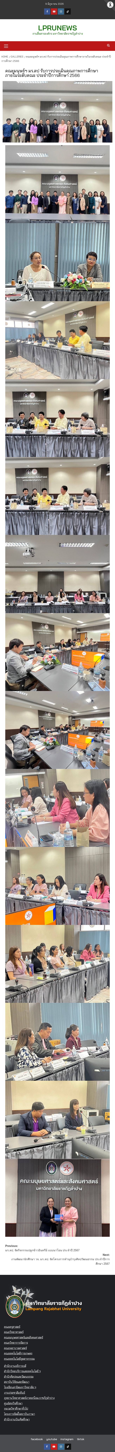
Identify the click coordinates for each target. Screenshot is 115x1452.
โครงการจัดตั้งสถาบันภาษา (19, 1413)
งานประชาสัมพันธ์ (14, 1392)
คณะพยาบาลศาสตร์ (15, 1347)
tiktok (80, 1438)
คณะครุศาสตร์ (12, 1326)
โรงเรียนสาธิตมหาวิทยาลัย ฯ (20, 1387)
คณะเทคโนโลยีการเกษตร (18, 1353)
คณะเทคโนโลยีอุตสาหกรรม (19, 1358)
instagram (67, 1438)
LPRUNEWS (57, 28)
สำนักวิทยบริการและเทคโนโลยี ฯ (22, 1371)
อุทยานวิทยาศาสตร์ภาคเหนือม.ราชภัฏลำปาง (29, 1397)
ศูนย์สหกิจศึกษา (13, 1403)
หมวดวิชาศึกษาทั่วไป (16, 1408)
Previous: (57, 1248)
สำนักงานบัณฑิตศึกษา (17, 1419)
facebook (37, 1438)
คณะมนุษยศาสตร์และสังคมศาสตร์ (23, 1337)
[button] (6, 45)
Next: (57, 1259)
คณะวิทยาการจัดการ (16, 1342)
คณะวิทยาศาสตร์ (14, 1331)
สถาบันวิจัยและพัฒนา (16, 1381)
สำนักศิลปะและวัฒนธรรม (19, 1376)
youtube (51, 1438)
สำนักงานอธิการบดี (15, 1365)
